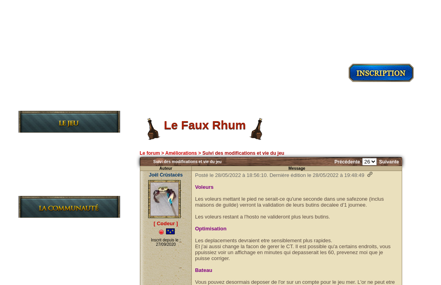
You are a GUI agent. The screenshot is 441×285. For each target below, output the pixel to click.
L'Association (55, 249)
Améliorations (181, 153)
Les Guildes (52, 176)
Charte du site (56, 261)
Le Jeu (43, 138)
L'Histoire (49, 151)
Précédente (347, 162)
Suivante (389, 162)
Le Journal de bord (63, 189)
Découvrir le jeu (69, 103)
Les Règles (51, 164)
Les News (48, 223)
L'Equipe (47, 274)
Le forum (149, 153)
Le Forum (48, 236)
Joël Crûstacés (166, 175)
